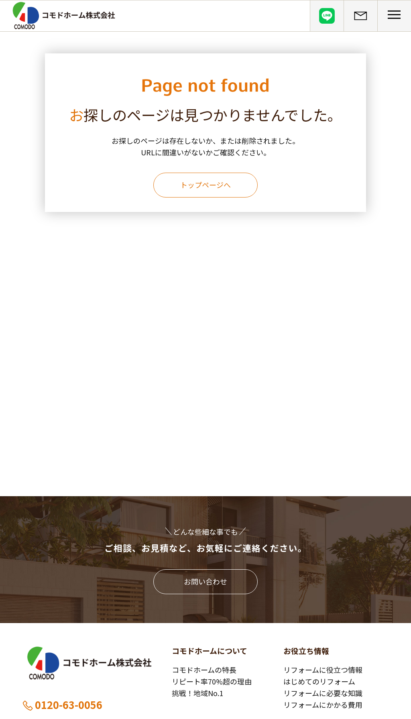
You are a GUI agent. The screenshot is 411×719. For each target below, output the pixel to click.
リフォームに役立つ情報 (322, 669)
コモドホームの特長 (204, 669)
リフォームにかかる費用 (322, 704)
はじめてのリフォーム (319, 681)
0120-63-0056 (62, 704)
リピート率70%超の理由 (212, 681)
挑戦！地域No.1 (197, 693)
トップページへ (205, 184)
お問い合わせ (205, 581)
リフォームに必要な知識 (322, 693)
